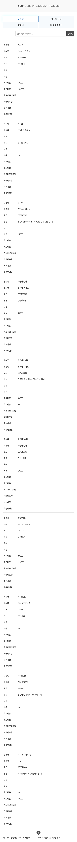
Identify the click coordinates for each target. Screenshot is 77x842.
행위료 (21, 19)
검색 (70, 33)
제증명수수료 (56, 25)
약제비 (21, 25)
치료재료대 (56, 19)
